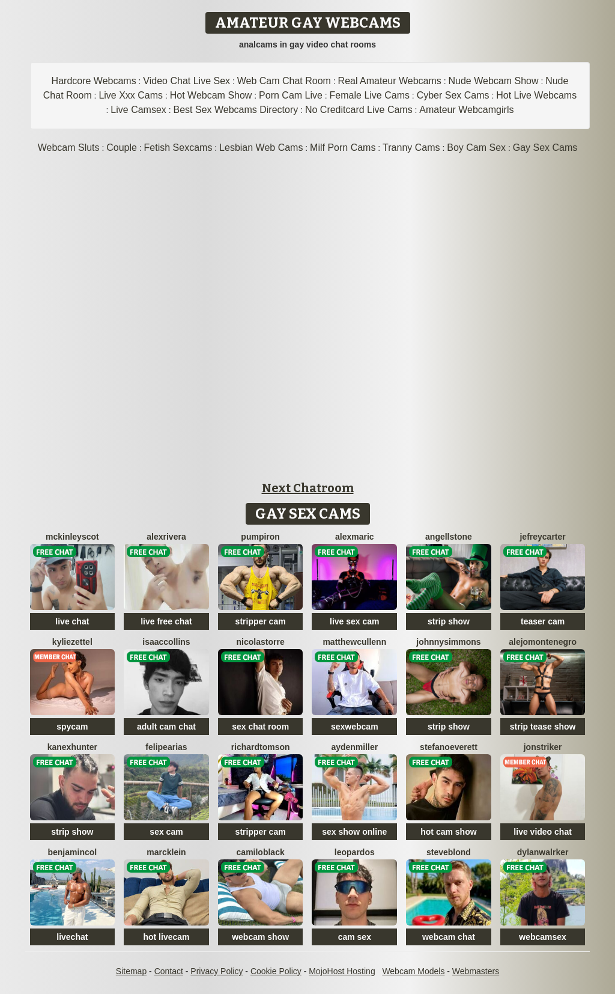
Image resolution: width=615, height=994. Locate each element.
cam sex (354, 937)
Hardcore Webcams (94, 81)
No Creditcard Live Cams (359, 110)
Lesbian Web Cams (261, 147)
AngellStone (448, 536)
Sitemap (131, 971)
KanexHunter (72, 747)
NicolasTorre (261, 642)
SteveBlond (448, 852)
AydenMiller (354, 747)
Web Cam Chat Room (284, 81)
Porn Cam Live (291, 95)
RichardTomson (260, 747)
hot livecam (166, 937)
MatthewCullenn (354, 642)
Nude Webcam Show (493, 81)
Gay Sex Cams (545, 147)
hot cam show (448, 832)
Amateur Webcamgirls (466, 110)
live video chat (542, 832)
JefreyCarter (542, 536)
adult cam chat (166, 726)
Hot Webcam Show (211, 95)
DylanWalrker (543, 852)
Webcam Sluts (69, 147)
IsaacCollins (166, 642)
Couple (121, 147)
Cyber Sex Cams (453, 95)
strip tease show (543, 726)
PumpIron (260, 536)
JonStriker (543, 747)
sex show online (354, 832)
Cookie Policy (275, 971)
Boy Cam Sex (476, 147)
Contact (168, 971)
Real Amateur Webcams (389, 81)
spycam (72, 726)
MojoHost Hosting (342, 971)
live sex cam (355, 621)
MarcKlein (166, 852)
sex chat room (260, 726)
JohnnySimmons (448, 642)
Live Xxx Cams (130, 95)
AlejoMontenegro (543, 642)
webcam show (260, 937)
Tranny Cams (411, 147)
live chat (72, 621)
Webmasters (475, 971)
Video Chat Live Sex (186, 81)
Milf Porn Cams (342, 147)
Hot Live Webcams (536, 95)
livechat (72, 937)
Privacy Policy (216, 971)
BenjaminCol (72, 852)
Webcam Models (413, 971)
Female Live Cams (370, 95)
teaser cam (543, 621)
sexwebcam (354, 726)
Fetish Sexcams (178, 147)
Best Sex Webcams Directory (236, 110)
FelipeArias (166, 747)
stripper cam (260, 621)
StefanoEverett (448, 747)
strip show (449, 621)
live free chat (166, 621)
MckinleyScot (72, 536)
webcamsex (542, 937)
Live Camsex (138, 110)
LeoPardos (355, 852)
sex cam (166, 832)
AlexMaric (354, 536)
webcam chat (448, 937)
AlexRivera (166, 536)
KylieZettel (72, 642)
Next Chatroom (308, 488)
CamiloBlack (261, 852)
